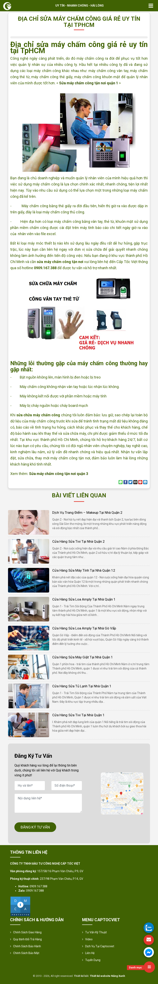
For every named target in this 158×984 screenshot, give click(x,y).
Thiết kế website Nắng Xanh (107, 975)
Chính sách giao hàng (27, 932)
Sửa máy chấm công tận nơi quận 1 (88, 83)
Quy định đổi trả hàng (27, 939)
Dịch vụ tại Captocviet (99, 946)
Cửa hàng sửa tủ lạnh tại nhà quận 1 (82, 686)
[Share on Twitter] (130, 482)
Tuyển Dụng (92, 960)
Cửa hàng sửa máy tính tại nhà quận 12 (83, 570)
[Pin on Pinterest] (140, 482)
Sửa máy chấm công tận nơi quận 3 (58, 473)
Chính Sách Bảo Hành (27, 946)
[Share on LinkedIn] (145, 482)
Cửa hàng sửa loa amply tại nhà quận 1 (84, 599)
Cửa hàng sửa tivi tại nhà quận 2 (78, 541)
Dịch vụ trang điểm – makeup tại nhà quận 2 (87, 512)
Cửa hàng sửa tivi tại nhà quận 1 (78, 715)
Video (89, 939)
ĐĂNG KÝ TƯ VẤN (35, 827)
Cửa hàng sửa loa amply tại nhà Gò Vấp (84, 628)
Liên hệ (89, 953)
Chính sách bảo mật (26, 953)
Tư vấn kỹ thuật (96, 932)
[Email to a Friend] (135, 482)
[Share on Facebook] (125, 482)
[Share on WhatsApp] (120, 482)
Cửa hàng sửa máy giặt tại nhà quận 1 (82, 657)
